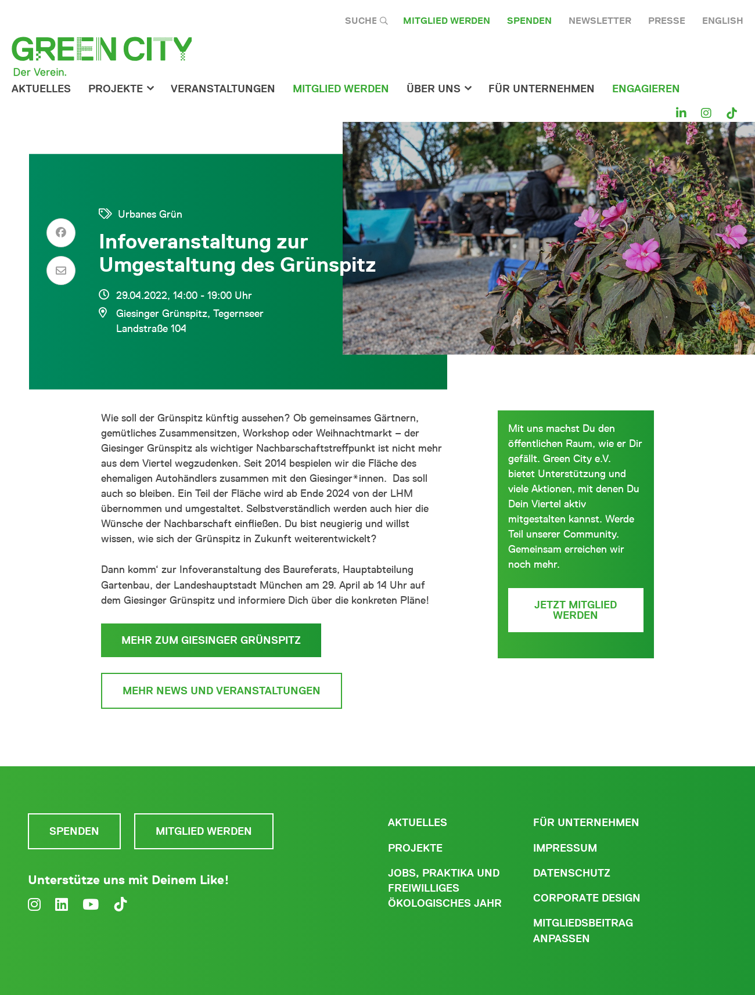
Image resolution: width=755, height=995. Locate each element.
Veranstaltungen (223, 88)
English (722, 20)
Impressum (565, 848)
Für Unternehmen (586, 822)
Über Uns (434, 88)
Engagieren (646, 88)
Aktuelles (41, 88)
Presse (666, 20)
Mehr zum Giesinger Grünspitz (211, 640)
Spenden (529, 20)
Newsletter (600, 20)
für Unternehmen (541, 88)
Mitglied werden (446, 20)
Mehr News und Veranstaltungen (222, 690)
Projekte (115, 88)
